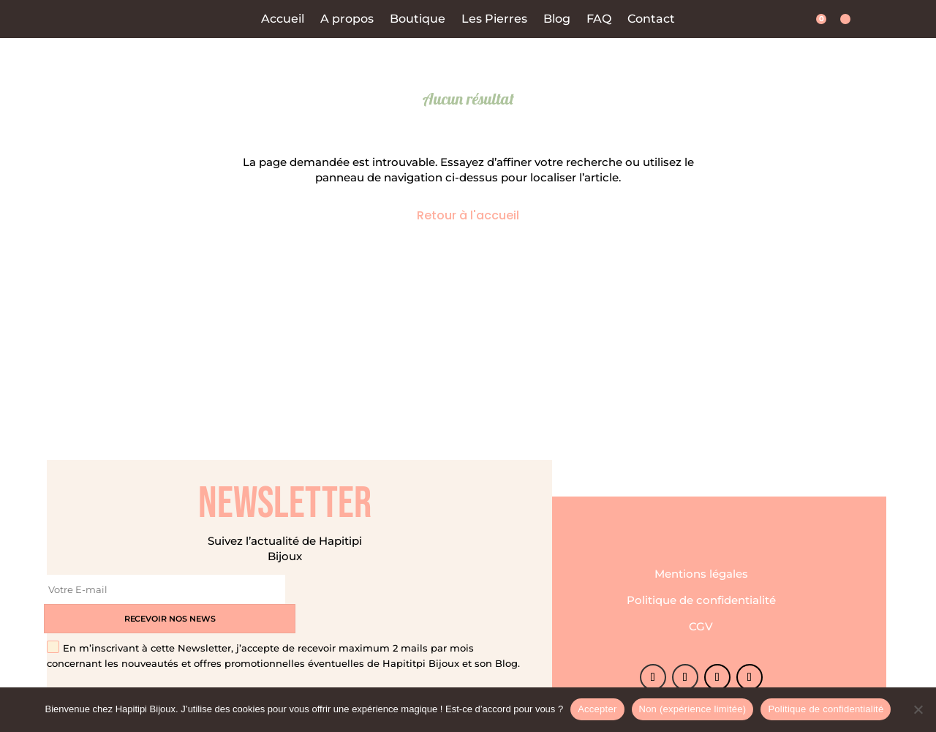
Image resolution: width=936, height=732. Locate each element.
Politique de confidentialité (701, 586)
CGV (701, 612)
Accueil (282, 19)
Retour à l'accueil (468, 215)
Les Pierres (494, 19)
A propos (347, 19)
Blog (556, 19)
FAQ (598, 19)
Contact (651, 19)
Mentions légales (701, 560)
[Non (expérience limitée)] (917, 709)
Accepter (597, 708)
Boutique (417, 19)
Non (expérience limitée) (693, 708)
